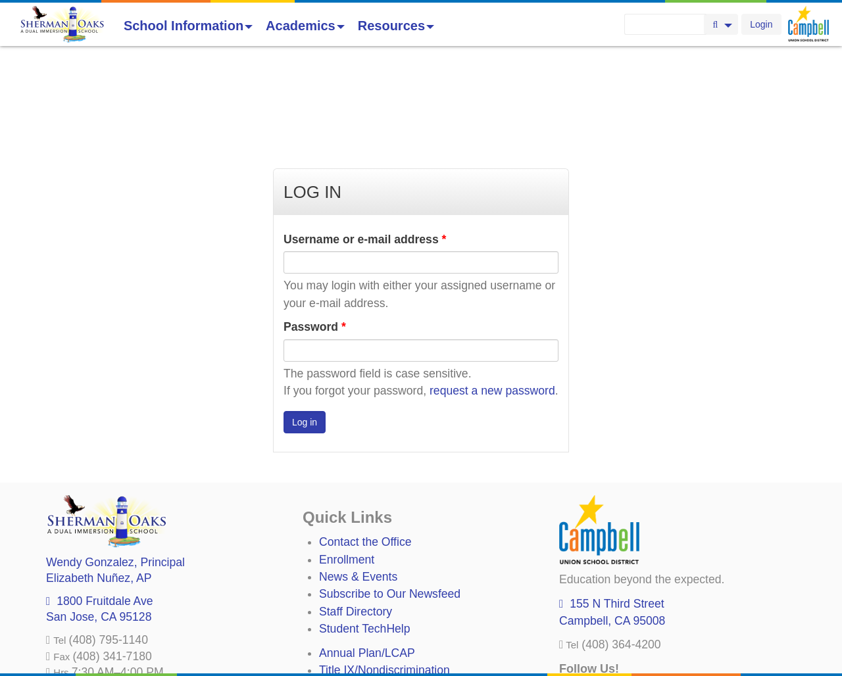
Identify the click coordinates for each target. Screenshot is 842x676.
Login (761, 24)
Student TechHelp (364, 532)
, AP (98, 482)
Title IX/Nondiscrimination (384, 574)
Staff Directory (355, 515)
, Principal (115, 466)
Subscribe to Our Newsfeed (389, 497)
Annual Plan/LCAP (367, 557)
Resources (396, 25)
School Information (188, 25)
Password (315, 230)
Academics (305, 25)
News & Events (358, 480)
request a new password (492, 294)
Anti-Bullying (351, 609)
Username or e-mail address (365, 143)
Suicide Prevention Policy (384, 626)
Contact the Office (365, 445)
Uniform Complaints (369, 591)
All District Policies (366, 643)
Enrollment (346, 463)
